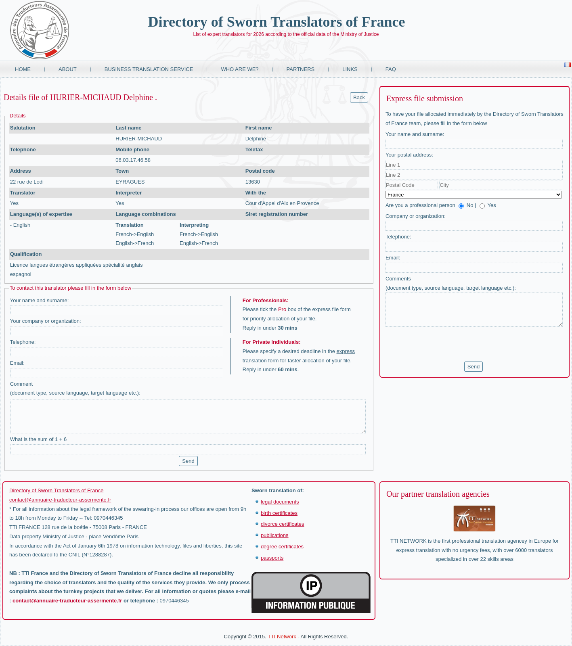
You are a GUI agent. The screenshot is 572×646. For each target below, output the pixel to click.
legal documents (280, 502)
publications (275, 535)
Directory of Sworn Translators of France (276, 22)
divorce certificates (282, 524)
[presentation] (447, 344)
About (68, 69)
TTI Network (282, 636)
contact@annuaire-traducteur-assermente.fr (60, 500)
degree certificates (282, 547)
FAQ (391, 69)
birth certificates (279, 513)
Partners (301, 69)
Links (350, 69)
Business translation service (149, 69)
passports (272, 558)
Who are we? (239, 69)
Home (23, 69)
